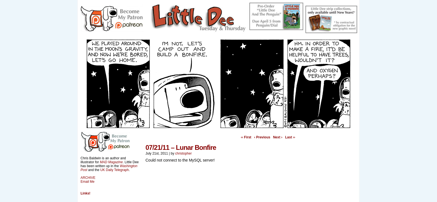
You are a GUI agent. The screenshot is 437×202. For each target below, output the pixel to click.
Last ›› (290, 137)
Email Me (87, 182)
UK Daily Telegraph (114, 170)
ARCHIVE (88, 178)
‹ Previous (262, 137)
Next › (277, 137)
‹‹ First (246, 137)
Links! (85, 193)
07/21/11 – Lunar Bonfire (180, 147)
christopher (183, 153)
